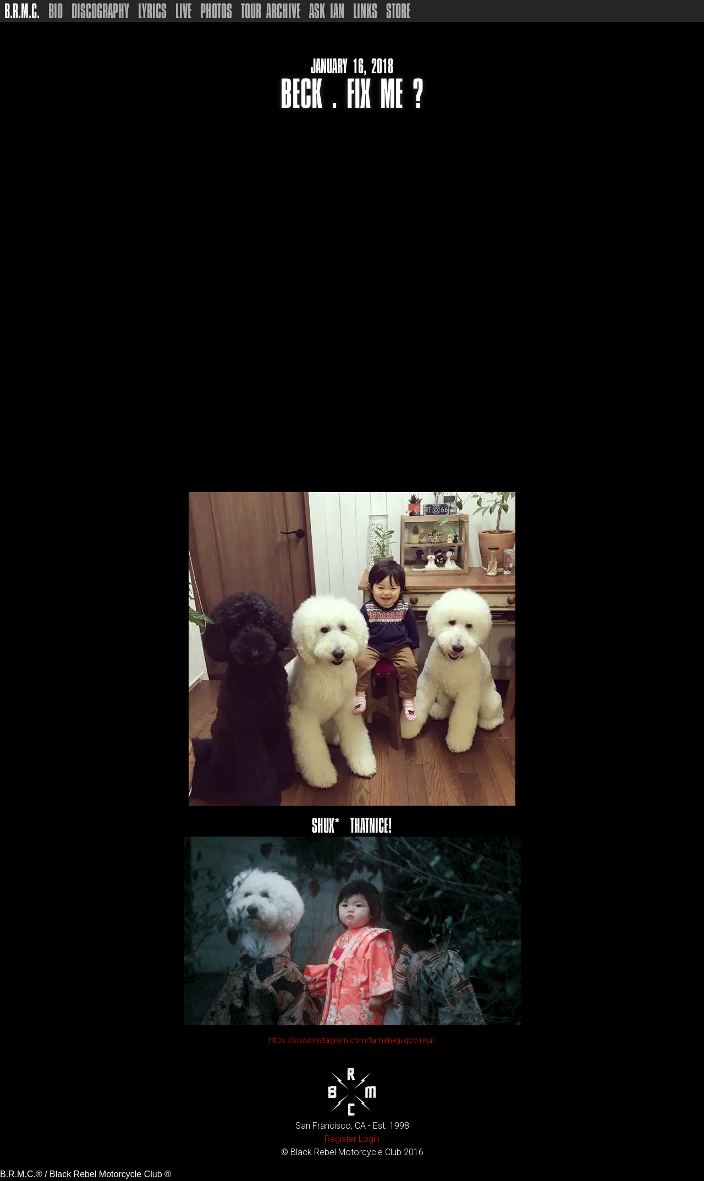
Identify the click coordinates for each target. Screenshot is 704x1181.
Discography (100, 11)
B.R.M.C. (22, 11)
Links (365, 11)
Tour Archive (270, 11)
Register (340, 1139)
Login (369, 1139)
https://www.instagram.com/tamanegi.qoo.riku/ (352, 1040)
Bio (55, 11)
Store (398, 11)
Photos (216, 11)
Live (183, 11)
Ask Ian (326, 11)
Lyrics (152, 11)
